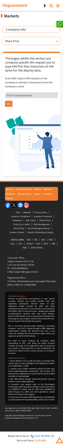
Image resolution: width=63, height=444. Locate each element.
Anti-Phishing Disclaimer (39, 228)
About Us (9, 189)
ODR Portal (37, 247)
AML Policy (31, 220)
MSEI (25, 247)
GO (8, 103)
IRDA (46, 243)
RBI (38, 243)
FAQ (17, 212)
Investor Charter (17, 232)
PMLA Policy (45, 220)
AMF (53, 243)
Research (48, 189)
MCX (21, 243)
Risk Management (42, 224)
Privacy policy (41, 212)
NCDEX (30, 243)
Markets (37, 189)
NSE (36, 239)
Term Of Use (18, 228)
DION (36, 418)
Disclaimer (17, 220)
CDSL (12, 243)
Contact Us (47, 194)
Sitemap (9, 198)
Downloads (10, 194)
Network (27, 212)
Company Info (16, 29)
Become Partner (24, 194)
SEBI (28, 239)
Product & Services (24, 189)
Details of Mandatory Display (40, 232)
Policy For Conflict (21, 224)
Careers (37, 194)
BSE (43, 239)
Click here (40, 440)
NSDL (51, 239)
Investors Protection (43, 216)
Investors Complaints (20, 216)
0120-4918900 (42, 436)
